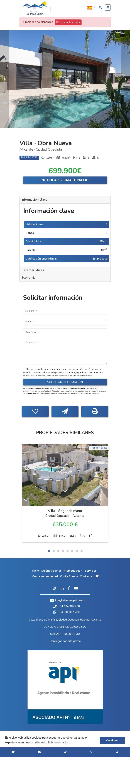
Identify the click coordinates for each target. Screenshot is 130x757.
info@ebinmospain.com (69, 600)
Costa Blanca (69, 576)
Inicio (35, 571)
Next (125, 79)
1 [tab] (49, 551)
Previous (4, 79)
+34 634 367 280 (66, 606)
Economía (28, 277)
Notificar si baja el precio (65, 180)
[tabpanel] (65, 494)
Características (32, 270)
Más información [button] (58, 742)
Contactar (87, 576)
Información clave (34, 199)
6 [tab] (72, 551)
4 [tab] (63, 551)
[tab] (65, 200)
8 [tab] (81, 551)
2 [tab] (54, 551)
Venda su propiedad (45, 576)
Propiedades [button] (72, 571)
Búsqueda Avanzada (68, 22)
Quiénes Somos (51, 571)
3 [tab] (58, 551)
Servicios (91, 571)
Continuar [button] (112, 740)
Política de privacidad (55, 372)
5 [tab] (68, 551)
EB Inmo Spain (35, 8)
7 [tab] (77, 551)
